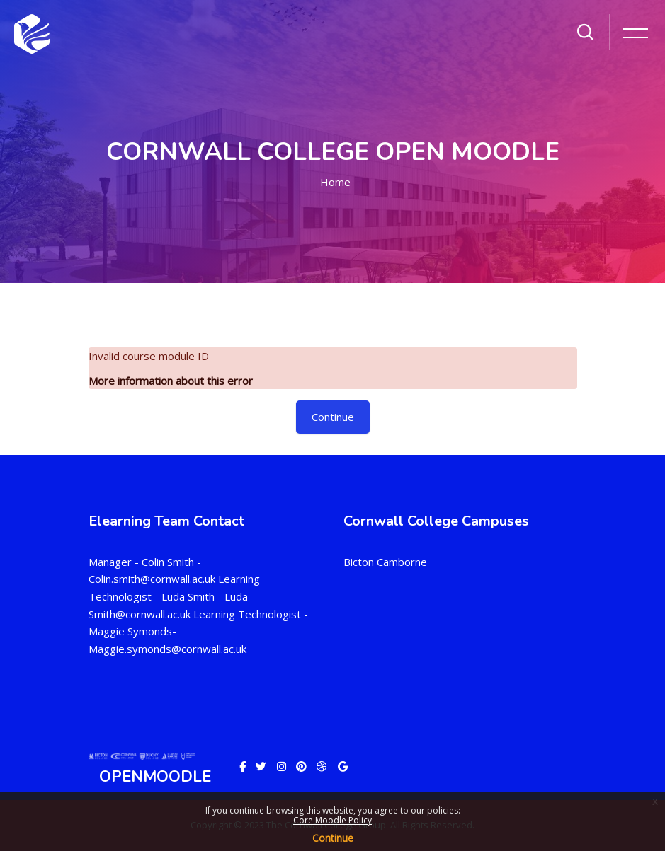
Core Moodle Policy (332, 820)
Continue (332, 838)
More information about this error (171, 381)
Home (335, 182)
